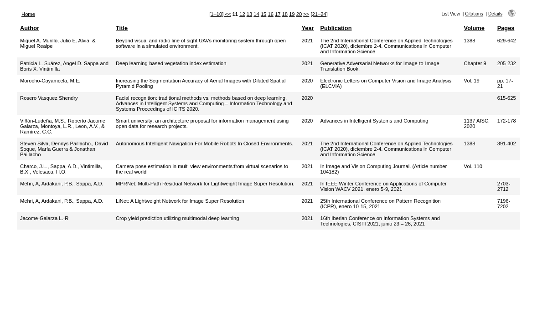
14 (256, 14)
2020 (307, 80)
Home (28, 14)
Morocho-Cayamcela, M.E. (50, 80)
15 (263, 14)
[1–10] (217, 14)
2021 (307, 40)
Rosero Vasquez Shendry (49, 98)
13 (249, 14)
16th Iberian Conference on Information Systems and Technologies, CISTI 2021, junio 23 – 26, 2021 (379, 220)
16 (270, 14)
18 (285, 14)
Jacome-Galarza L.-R (44, 218)
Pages (506, 28)
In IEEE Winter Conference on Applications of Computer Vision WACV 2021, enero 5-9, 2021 (383, 186)
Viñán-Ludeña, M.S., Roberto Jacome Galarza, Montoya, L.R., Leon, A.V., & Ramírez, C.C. (62, 126)
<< (228, 14)
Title (122, 28)
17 (277, 14)
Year (307, 28)
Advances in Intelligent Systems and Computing (374, 120)
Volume (474, 28)
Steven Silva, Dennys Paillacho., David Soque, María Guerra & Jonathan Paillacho (64, 149)
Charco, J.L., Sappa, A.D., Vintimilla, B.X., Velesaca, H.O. (61, 169)
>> (306, 14)
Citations (474, 13)
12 (242, 14)
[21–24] (318, 14)
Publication (335, 28)
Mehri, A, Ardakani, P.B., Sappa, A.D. (61, 183)
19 (291, 14)
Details (495, 13)
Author (29, 28)
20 (299, 14)
